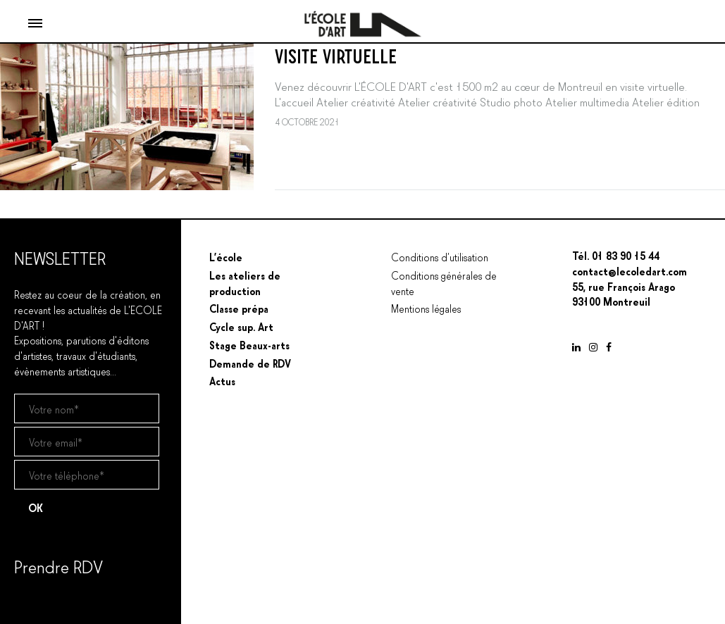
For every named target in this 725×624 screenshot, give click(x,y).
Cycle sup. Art (241, 326)
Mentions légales (426, 308)
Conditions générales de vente (444, 282)
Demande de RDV (250, 363)
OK (35, 507)
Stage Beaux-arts (249, 344)
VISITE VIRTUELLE (336, 54)
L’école (225, 256)
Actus (222, 380)
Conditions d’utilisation (439, 256)
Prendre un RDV (48, 602)
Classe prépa (238, 308)
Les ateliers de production (244, 282)
